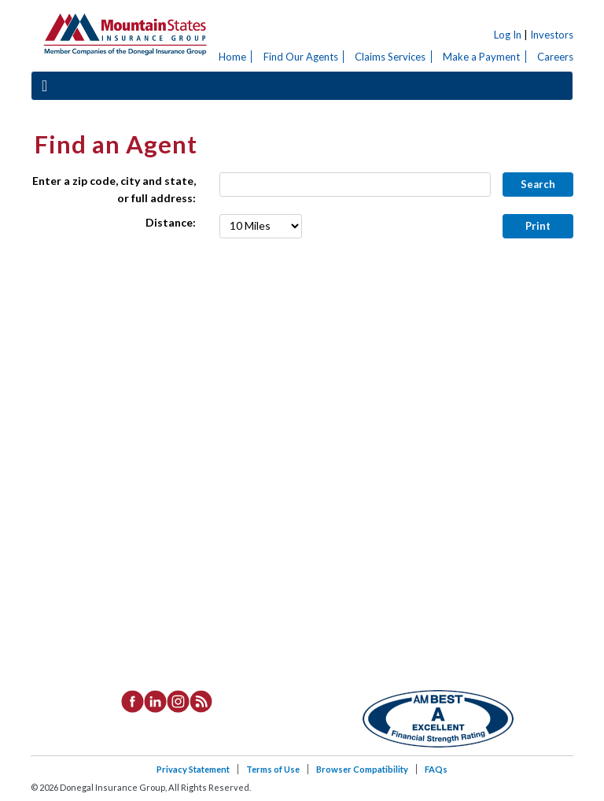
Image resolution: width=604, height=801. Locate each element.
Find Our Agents (300, 56)
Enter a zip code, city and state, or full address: (114, 189)
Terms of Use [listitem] (273, 769)
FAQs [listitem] (436, 769)
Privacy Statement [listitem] (193, 769)
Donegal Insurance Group (125, 32)
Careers (555, 56)
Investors (551, 34)
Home (232, 56)
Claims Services (390, 56)
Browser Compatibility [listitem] (362, 769)
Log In (507, 34)
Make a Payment (481, 56)
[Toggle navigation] (44, 85)
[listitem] (132, 700)
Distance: (170, 222)
